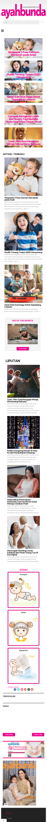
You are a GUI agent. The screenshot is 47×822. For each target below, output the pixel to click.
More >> (26, 209)
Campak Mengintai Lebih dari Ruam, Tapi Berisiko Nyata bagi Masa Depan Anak (23, 119)
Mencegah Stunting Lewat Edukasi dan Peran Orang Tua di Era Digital (22, 552)
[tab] (23, 590)
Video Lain (38, 734)
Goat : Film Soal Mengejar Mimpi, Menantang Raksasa (23, 143)
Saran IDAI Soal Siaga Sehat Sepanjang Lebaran (23, 98)
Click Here (23, 349)
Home (10, 818)
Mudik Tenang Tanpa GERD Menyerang (24, 76)
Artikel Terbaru (14, 154)
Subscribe (9, 734)
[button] (23, 590)
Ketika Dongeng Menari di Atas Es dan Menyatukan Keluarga (22, 452)
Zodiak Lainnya (13, 687)
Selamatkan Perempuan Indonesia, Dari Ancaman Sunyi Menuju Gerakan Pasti (22, 501)
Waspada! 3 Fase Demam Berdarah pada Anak (23, 53)
